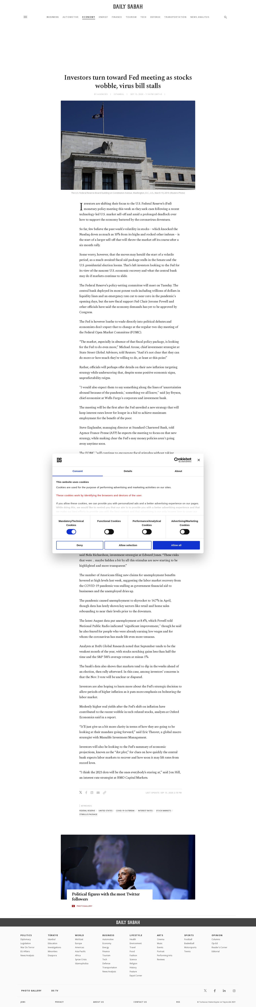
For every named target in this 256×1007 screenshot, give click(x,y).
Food (132, 951)
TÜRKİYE (53, 935)
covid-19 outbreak (125, 810)
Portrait (160, 951)
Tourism (131, 17)
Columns (216, 939)
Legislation (25, 943)
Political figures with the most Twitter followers (106, 897)
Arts (160, 935)
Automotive (71, 17)
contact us (140, 1002)
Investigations (54, 947)
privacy (59, 1002)
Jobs (22, 1002)
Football (188, 939)
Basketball (189, 943)
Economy (88, 17)
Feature (133, 971)
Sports (189, 935)
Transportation (175, 17)
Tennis (187, 951)
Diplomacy (25, 939)
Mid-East (79, 939)
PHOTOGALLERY (84, 906)
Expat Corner (136, 975)
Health (133, 939)
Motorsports (190, 947)
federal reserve (87, 810)
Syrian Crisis (81, 959)
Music (159, 943)
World (79, 935)
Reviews (161, 959)
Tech (143, 17)
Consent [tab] (78, 471)
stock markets (163, 810)
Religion (133, 963)
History (133, 967)
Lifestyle (136, 935)
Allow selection (128, 545)
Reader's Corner (219, 947)
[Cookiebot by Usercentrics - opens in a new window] (176, 460)
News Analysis (199, 17)
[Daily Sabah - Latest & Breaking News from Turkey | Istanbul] (128, 6)
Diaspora (52, 955)
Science (133, 959)
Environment (136, 943)
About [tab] (178, 471)
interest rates (145, 810)
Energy (103, 17)
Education (52, 943)
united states (105, 810)
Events (160, 947)
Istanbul (51, 939)
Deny (80, 545)
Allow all (176, 545)
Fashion (133, 955)
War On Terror (27, 947)
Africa (78, 955)
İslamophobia (81, 963)
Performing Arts (164, 955)
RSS (178, 1002)
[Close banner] (199, 460)
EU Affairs (25, 951)
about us (98, 1002)
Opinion (217, 935)
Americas (79, 947)
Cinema (160, 939)
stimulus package (88, 814)
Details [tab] (128, 471)
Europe (78, 943)
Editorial (216, 951)
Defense (155, 17)
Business (53, 17)
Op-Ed (215, 943)
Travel (133, 947)
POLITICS (26, 935)
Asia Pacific (80, 951)
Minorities (52, 951)
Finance (117, 17)
